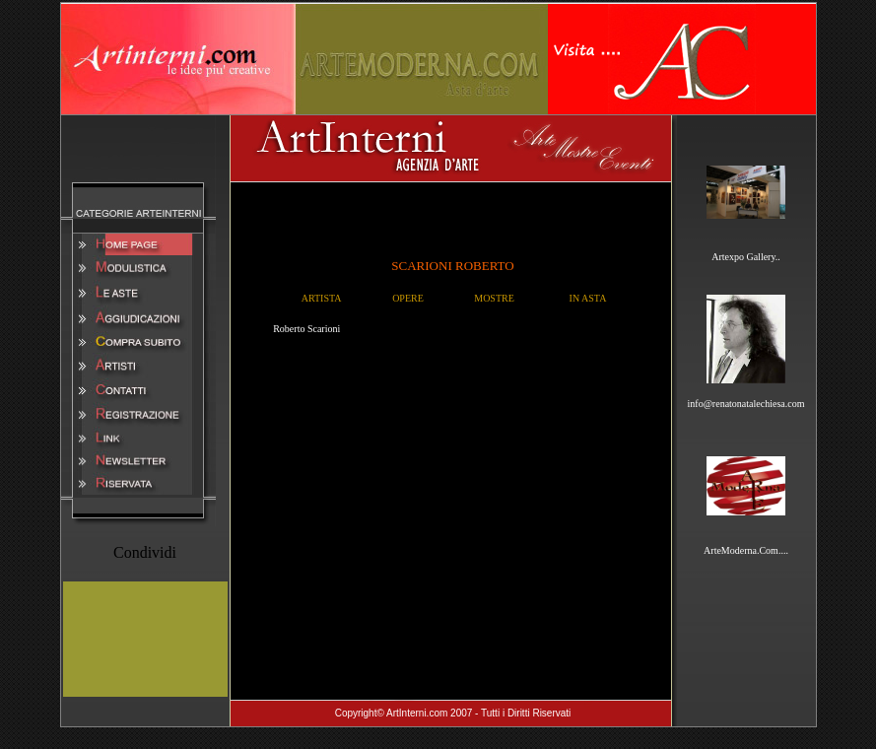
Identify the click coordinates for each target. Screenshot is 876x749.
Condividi (144, 552)
